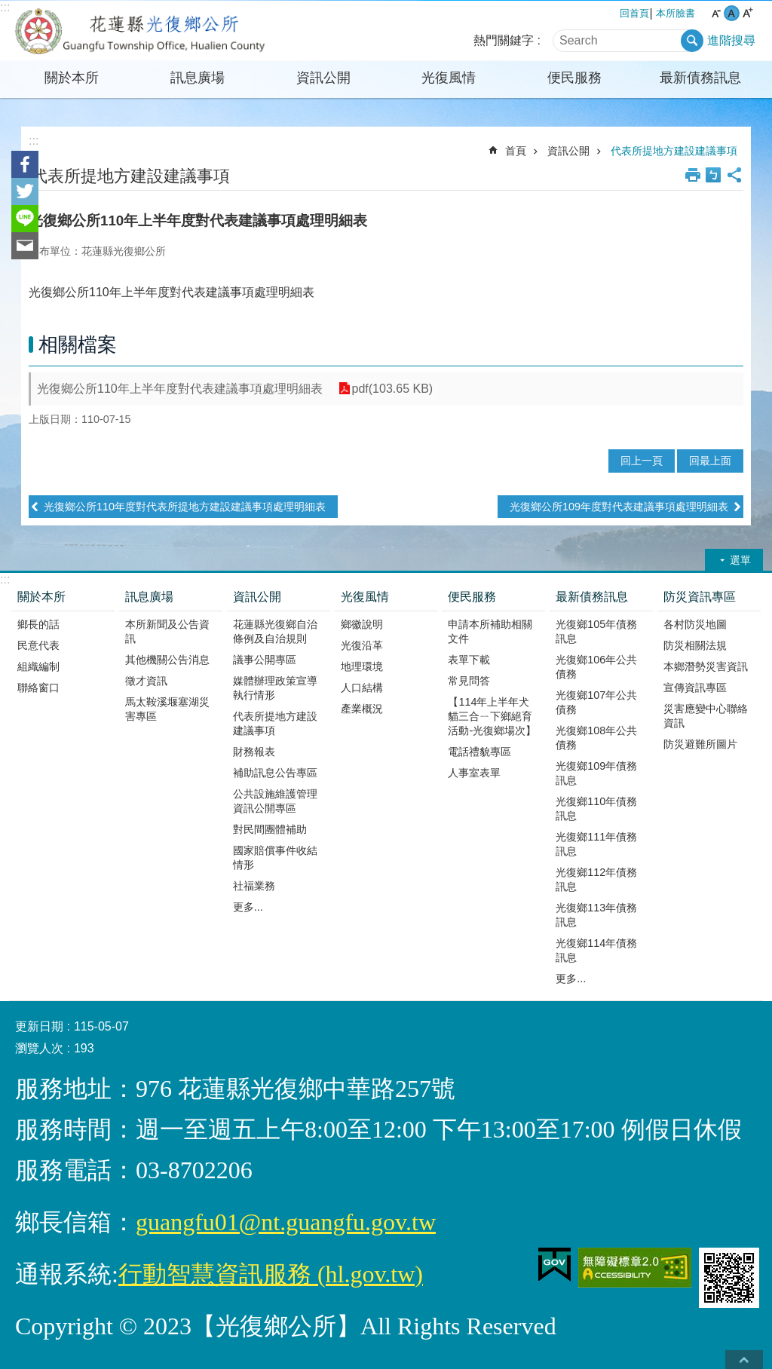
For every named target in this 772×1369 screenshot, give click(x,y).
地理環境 (362, 666)
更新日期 (39, 1026)
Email (24, 245)
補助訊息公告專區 (275, 773)
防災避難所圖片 (700, 744)
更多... (248, 907)
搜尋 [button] (692, 40)
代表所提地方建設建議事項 (674, 151)
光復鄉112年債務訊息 (596, 879)
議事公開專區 (264, 660)
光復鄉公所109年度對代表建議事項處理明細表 (619, 507)
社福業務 (254, 886)
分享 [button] (734, 175)
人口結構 (362, 687)
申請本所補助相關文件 (490, 631)
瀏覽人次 (39, 1048)
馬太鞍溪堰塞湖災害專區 (167, 709)
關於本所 (71, 77)
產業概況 (362, 709)
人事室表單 (474, 773)
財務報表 (254, 752)
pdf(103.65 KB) (392, 388)
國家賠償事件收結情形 (275, 857)
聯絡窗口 (38, 687)
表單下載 (469, 660)
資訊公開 (323, 77)
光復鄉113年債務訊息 (596, 915)
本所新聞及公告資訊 (167, 631)
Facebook (24, 164)
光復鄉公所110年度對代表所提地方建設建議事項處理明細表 (185, 507)
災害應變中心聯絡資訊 (705, 716)
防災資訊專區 (699, 596)
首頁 (515, 151)
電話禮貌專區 (479, 752)
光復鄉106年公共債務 (596, 667)
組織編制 (38, 666)
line (24, 218)
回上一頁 (641, 461)
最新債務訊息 (700, 77)
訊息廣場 (197, 77)
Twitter (24, 191)
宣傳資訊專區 (695, 687)
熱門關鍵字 (503, 40)
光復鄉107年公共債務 (596, 702)
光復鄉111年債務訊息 (596, 844)
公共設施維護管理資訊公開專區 (275, 801)
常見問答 (469, 681)
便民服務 (574, 77)
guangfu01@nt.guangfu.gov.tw (286, 1222)
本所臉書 (675, 13)
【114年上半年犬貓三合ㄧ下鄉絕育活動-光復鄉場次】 (492, 716)
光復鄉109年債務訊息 (596, 773)
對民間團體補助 (270, 829)
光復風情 (448, 77)
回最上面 (710, 461)
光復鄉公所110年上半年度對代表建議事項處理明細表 (180, 388)
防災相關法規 (695, 645)
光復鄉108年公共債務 (596, 737)
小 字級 (716, 13)
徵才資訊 (146, 681)
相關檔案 (77, 344)
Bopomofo (713, 175)
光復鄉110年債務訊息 (596, 808)
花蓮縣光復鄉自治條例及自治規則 (275, 631)
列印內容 (693, 175)
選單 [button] (740, 560)
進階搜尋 (731, 40)
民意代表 (38, 645)
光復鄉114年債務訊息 (596, 950)
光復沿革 (362, 645)
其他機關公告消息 (167, 660)
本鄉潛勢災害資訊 (705, 666)
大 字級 (747, 13)
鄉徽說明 (362, 624)
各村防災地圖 (695, 624)
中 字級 (732, 13)
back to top (744, 1359)
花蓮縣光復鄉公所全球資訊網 (141, 31)
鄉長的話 (38, 624)
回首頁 (634, 13)
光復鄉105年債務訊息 (596, 631)
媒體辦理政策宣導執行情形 (275, 688)
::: (5, 7)
